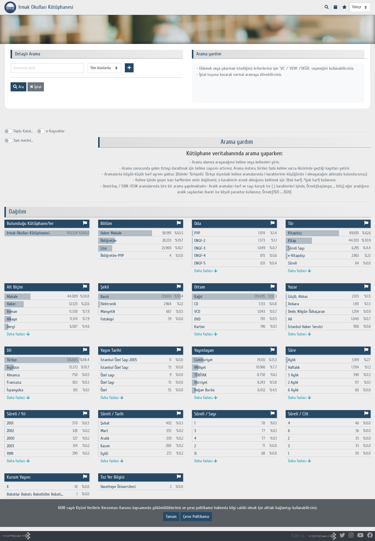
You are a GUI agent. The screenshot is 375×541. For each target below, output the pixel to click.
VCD (197, 311)
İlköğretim (108, 240)
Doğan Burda (204, 390)
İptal (35, 86)
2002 (10, 430)
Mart (104, 430)
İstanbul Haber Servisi (305, 326)
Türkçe (12, 359)
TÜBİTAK (200, 375)
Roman (12, 311)
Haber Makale (111, 233)
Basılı (104, 296)
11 (195, 453)
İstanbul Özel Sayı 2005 (118, 359)
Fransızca (14, 382)
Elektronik (108, 303)
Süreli (292, 263)
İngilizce (13, 367)
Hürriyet (200, 382)
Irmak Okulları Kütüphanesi (28, 233)
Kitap (292, 240)
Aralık (104, 438)
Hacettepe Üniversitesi (118, 486)
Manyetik (107, 311)
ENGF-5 (199, 263)
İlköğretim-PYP (112, 255)
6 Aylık (293, 390)
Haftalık (294, 367)
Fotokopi (107, 319)
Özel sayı (107, 375)
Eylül (104, 453)
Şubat (105, 423)
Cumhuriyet (203, 359)
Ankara (293, 303)
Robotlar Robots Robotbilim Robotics (35, 494)
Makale (12, 296)
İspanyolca (15, 390)
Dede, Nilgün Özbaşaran (306, 311)
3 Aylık (293, 375)
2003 (10, 445)
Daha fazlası (205, 270)
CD (196, 303)
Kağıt (198, 296)
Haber (11, 303)
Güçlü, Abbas (298, 296)
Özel (103, 390)
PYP (197, 233)
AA (290, 319)
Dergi (11, 326)
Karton (199, 326)
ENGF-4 (200, 255)
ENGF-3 (199, 248)
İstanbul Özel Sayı (114, 367)
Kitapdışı (295, 233)
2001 (10, 423)
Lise (103, 248)
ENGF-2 (199, 240)
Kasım (105, 445)
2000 (10, 438)
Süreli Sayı (296, 248)
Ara (18, 86)
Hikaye (12, 319)
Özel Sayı (107, 382)
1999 (10, 453)
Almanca (13, 375)
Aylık (292, 359)
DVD (197, 319)
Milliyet (200, 367)
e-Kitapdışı (296, 255)
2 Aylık (293, 382)
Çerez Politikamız (196, 516)
